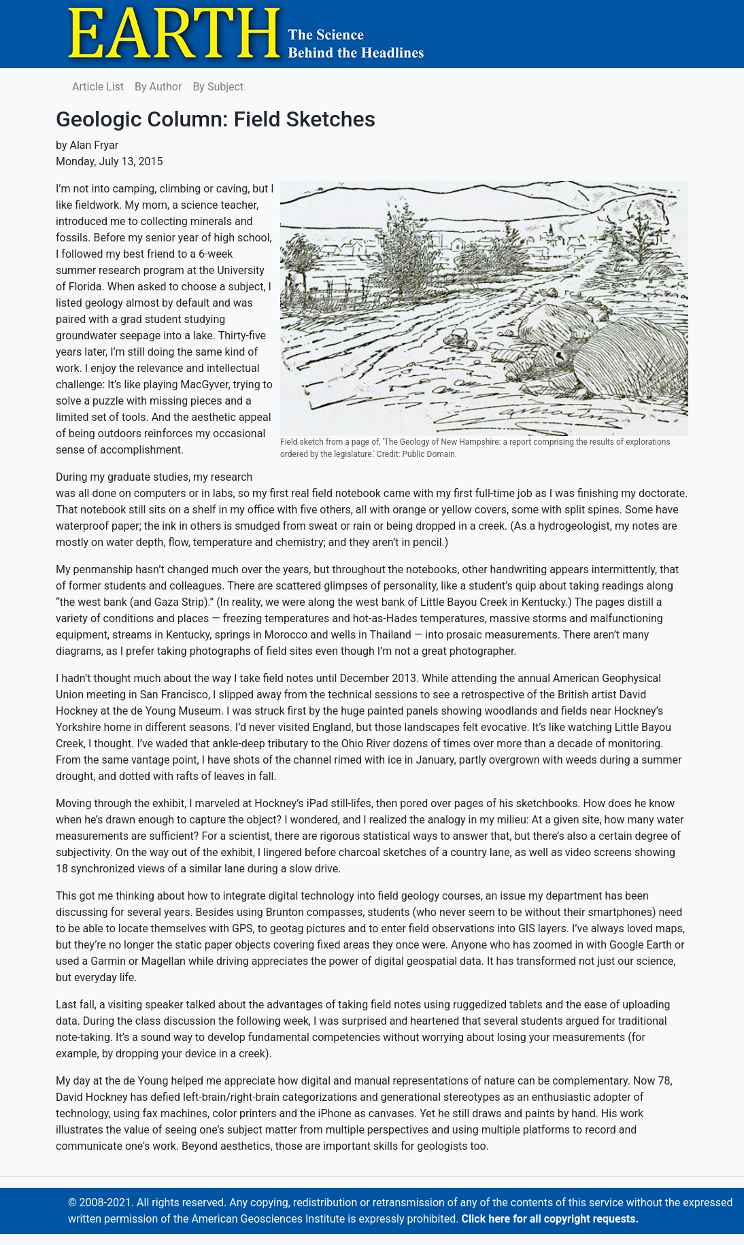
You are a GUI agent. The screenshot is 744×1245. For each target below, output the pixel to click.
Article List (98, 86)
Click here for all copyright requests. (550, 1218)
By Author (158, 86)
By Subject (217, 86)
